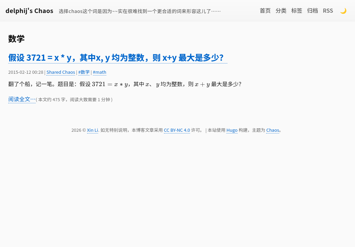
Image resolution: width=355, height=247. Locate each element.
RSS (328, 10)
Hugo (231, 130)
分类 (280, 10)
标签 (296, 10)
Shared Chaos (60, 72)
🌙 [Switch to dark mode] (343, 10)
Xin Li (92, 130)
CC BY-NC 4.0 (177, 130)
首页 (265, 10)
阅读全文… (22, 99)
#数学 (84, 72)
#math (99, 72)
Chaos (272, 130)
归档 (312, 10)
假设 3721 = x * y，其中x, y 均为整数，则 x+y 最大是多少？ (117, 57)
